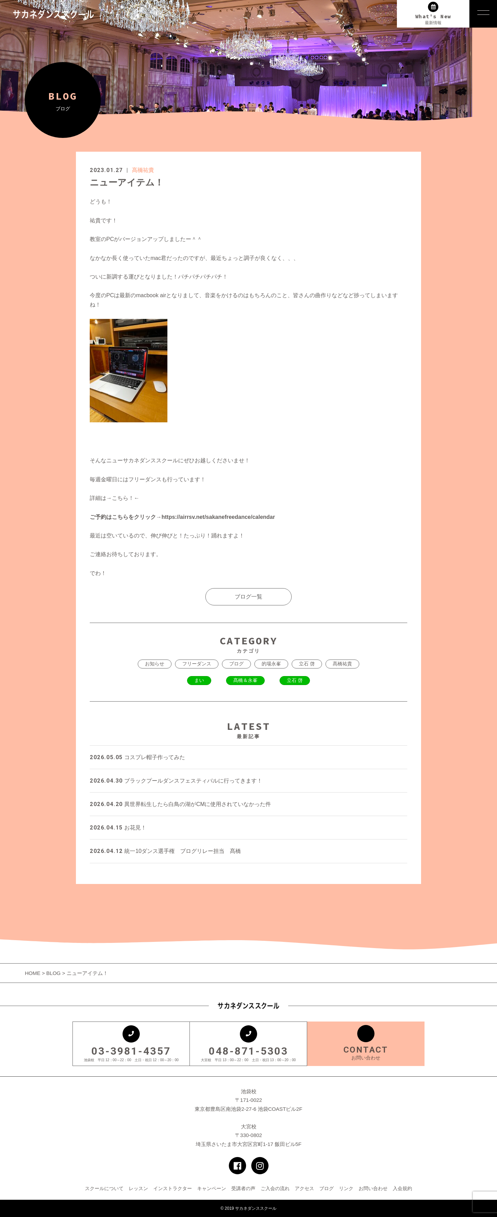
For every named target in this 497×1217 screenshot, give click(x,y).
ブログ (236, 663)
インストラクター (172, 1188)
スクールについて (104, 1188)
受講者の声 (243, 1188)
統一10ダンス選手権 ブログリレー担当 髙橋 (165, 851)
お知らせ (154, 663)
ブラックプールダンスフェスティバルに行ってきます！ (176, 780)
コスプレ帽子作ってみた (137, 757)
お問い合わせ (373, 1188)
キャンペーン (211, 1188)
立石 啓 (307, 663)
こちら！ (123, 498)
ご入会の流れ (275, 1188)
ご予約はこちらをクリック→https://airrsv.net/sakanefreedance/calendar (182, 517)
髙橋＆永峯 (245, 680)
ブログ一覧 (248, 597)
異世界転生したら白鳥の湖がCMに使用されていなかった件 (180, 804)
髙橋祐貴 (143, 170)
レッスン (138, 1188)
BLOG (53, 973)
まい (199, 680)
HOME (33, 973)
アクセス (304, 1188)
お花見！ (118, 827)
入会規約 (402, 1188)
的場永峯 (271, 663)
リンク (346, 1188)
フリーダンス (196, 663)
